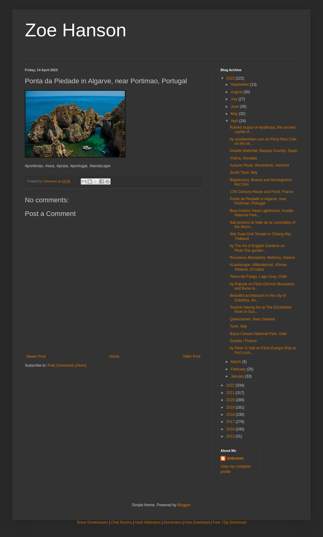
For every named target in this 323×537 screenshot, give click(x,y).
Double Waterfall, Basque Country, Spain (263, 151)
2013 (231, 436)
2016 (231, 429)
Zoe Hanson (75, 30)
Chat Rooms (121, 522)
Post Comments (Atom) (67, 365)
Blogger (183, 505)
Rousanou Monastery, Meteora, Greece (262, 257)
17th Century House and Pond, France (261, 192)
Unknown (235, 458)
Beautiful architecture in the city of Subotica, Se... (258, 297)
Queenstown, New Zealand (252, 319)
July (235, 99)
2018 (231, 414)
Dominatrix (172, 522)
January (238, 376)
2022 (231, 385)
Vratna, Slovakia (243, 158)
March (236, 362)
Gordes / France (243, 341)
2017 (231, 422)
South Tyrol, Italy (243, 172)
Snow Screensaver (92, 522)
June (235, 106)
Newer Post (36, 356)
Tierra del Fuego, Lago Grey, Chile (258, 276)
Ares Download (197, 522)
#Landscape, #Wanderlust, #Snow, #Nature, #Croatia (258, 267)
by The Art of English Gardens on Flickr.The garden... (257, 248)
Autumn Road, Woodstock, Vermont (259, 165)
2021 (231, 393)
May (235, 114)
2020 (231, 400)
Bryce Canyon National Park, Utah (258, 334)
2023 (231, 78)
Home (114, 356)
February (239, 369)
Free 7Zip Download (229, 522)
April (235, 121)
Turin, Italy (238, 326)
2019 (231, 407)
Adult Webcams (148, 522)
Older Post (191, 356)
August (237, 92)
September (240, 84)
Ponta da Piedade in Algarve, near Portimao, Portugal (258, 201)
